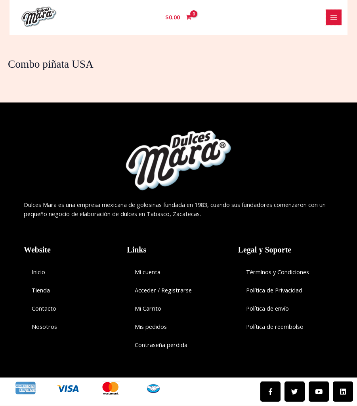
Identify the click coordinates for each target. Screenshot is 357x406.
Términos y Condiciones (277, 272)
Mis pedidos (151, 327)
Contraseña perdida (161, 345)
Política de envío (267, 309)
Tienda (41, 290)
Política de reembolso (275, 327)
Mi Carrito (148, 309)
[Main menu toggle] (334, 17)
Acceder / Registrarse (163, 290)
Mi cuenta (147, 272)
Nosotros (44, 327)
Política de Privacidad (274, 290)
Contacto (44, 309)
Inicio (38, 272)
